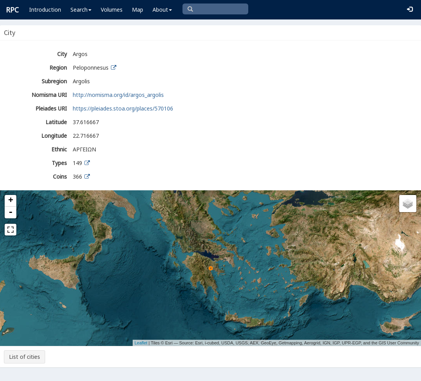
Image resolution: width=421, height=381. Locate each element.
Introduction (45, 9)
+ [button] (10, 201)
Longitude (54, 135)
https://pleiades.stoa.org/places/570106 (123, 108)
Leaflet (141, 343)
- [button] (10, 212)
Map (137, 9)
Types (59, 163)
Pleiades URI (51, 108)
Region (58, 67)
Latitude (56, 122)
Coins (60, 176)
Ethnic (59, 149)
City (62, 54)
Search (80, 9)
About (162, 9)
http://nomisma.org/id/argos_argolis (118, 94)
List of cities (24, 356)
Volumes (112, 9)
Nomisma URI (49, 94)
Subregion (54, 81)
